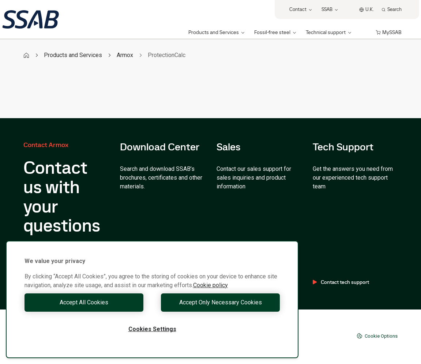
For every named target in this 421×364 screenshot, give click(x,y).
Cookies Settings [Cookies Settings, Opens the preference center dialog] (152, 329)
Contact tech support (341, 282)
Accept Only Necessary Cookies (218, 302)
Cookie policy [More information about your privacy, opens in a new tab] (210, 285)
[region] (152, 299)
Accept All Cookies (86, 302)
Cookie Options (377, 336)
